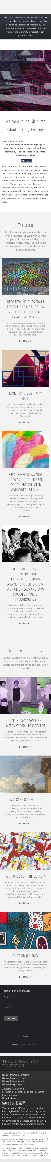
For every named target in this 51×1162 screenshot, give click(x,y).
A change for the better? (25, 876)
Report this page (10, 1098)
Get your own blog (18, 1135)
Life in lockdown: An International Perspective (25, 723)
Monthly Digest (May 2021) (25, 396)
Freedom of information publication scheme (23, 1092)
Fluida (24, 1044)
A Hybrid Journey (25, 955)
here (4, 202)
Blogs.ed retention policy (14, 1081)
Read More (25, 341)
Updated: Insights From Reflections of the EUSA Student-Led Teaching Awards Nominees (25, 309)
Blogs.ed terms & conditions (15, 1075)
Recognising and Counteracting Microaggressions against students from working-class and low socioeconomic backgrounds (25, 584)
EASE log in (26, 161)
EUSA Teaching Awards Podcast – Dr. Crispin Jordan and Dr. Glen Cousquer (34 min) (25, 482)
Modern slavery (9, 1095)
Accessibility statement (13, 1089)
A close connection (25, 799)
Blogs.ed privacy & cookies (15, 1078)
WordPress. (34, 1044)
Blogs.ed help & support (13, 1084)
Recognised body (30, 1121)
